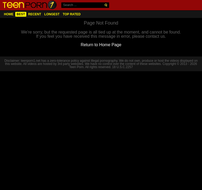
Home (8, 14)
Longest (51, 14)
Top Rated (71, 14)
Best (21, 14)
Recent (34, 14)
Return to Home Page (101, 44)
